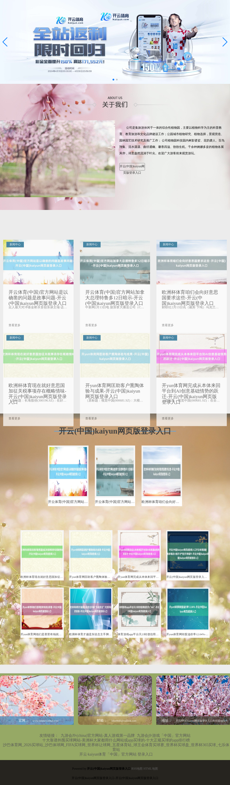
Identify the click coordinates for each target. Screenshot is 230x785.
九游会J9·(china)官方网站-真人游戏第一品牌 (98, 735)
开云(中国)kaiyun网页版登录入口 (132, 167)
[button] (225, 42)
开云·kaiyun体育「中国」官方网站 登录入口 (116, 754)
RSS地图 (137, 768)
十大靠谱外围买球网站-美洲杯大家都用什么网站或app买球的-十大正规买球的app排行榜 (116, 740)
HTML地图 (150, 768)
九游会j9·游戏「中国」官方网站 (164, 735)
